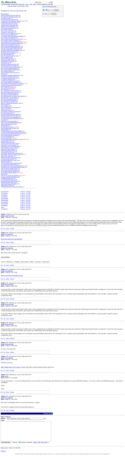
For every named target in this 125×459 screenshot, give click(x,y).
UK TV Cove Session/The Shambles (9, 170)
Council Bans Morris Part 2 (7, 178)
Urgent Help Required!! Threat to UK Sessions (11, 186)
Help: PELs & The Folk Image (8, 149)
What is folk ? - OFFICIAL (7, 156)
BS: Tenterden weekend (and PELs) (9, 172)
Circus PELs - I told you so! (7, 32)
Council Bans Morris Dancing (7, 179)
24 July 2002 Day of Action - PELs (9, 147)
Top (4, 228)
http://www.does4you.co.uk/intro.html (11, 239)
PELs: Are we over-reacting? (7, 30)
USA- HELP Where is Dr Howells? (9, 164)
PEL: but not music (5, 108)
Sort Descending (21, 6)
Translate (12, 228)
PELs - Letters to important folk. (8, 37)
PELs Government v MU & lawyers (9, 72)
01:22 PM (28, 209)
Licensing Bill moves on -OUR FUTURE (10, 41)
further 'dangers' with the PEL (7, 61)
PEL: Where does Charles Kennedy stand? (10, 67)
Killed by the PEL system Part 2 (8, 26)
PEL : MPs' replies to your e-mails (8, 65)
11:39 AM (28, 191)
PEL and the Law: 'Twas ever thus (8, 145)
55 (17, 28)
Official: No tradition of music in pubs (9, 157)
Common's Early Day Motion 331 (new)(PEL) (11, 21)
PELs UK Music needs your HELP (9, 128)
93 (16, 26)
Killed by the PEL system (6, 142)
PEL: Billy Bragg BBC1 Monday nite (9, 55)
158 (17, 25)
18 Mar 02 (22, 205)
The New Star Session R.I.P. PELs (8, 28)
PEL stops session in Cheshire (7, 35)
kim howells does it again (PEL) (8, 101)
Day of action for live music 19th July (9, 181)
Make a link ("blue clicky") (41, 446)
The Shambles (4, 193)
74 (15, 30)
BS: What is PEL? (5, 89)
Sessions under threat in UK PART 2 (9, 184)
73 (14, 178)
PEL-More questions (5, 161)
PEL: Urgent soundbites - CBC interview (10, 82)
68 (21, 43)
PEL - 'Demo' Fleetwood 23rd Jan (8, 100)
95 (17, 94)
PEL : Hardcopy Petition (6, 71)
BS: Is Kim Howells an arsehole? (8, 19)
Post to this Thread (12, 6)
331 (18, 22)
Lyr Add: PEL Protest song (7, 79)
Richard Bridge (4, 198)
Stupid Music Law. (5, 62)
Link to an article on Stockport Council (12, 275)
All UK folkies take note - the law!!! (9, 171)
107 (11, 57)
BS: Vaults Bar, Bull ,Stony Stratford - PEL (10, 154)
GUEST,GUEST (5, 191)
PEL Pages (3, 74)
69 (16, 101)
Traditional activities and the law (8, 182)
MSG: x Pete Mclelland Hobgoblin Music (10, 122)
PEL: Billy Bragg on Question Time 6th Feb (11, 85)
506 (21, 39)
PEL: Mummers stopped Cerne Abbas (9, 16)
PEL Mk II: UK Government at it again (10, 33)
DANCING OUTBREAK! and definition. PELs (12, 50)
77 (18, 147)
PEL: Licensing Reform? (6, 136)
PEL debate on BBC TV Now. (7, 60)
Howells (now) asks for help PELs (8, 64)
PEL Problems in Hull (6, 29)
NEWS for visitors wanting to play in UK (10, 163)
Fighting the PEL (5, 129)
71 (23, 21)
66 (13, 142)
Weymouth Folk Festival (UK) (8, 23)
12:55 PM (28, 195)
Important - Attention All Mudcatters (9, 177)
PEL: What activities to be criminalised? (10, 117)
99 (18, 177)
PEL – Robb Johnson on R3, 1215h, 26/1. (10, 92)
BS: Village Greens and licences (8, 53)
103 (16, 179)
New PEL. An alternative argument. (9, 93)
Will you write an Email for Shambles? (10, 175)
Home (27, 6)
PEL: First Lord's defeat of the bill (8, 99)
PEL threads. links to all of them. (8, 51)
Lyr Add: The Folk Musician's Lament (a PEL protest (13, 132)
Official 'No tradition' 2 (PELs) (8, 150)
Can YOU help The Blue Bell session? (9, 80)
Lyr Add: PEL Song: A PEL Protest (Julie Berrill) (12, 36)
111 (20, 175)
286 (21, 41)
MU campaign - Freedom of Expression (10, 111)
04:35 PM (28, 198)
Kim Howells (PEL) (5, 86)
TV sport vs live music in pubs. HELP (9, 143)
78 (15, 35)
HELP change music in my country (10, 367)
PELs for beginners (5, 106)
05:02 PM (28, 203)
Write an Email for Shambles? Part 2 (9, 168)
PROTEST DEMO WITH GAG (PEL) (9, 115)
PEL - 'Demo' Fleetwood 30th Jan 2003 (10, 90)
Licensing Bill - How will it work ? (9, 22)
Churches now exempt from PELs (8, 76)
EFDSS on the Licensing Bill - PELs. (9, 44)
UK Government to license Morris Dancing (11, 43)
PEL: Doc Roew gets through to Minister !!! (11, 46)
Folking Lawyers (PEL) (6, 110)
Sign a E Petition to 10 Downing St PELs (10, 39)
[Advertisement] (53, 29)
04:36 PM (28, 200)
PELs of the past (4, 125)
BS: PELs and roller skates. (7, 126)
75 (18, 168)
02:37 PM (28, 196)
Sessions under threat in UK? (7, 124)
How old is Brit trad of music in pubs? (9, 15)
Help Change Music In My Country (9, 160)
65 (17, 19)
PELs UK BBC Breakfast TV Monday (9, 135)
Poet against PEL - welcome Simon (9, 97)
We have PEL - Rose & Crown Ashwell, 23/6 (11, 153)
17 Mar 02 (22, 191)
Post (2, 228)
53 (12, 54)
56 (21, 163)
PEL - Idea (3, 119)
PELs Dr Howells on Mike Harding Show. (10, 47)
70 (15, 158)
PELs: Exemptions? (5, 57)
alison (2, 207)
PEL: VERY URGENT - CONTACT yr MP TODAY (13, 96)
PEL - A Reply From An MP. (7, 87)
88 (19, 15)
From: (3, 216)
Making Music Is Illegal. (6, 185)
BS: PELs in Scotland (6, 138)
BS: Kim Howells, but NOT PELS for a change (11, 83)
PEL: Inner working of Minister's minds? (10, 114)
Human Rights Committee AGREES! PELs (10, 75)
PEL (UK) (3, 174)
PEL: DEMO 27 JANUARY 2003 (8, 94)
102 (18, 160)
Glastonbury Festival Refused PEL (9, 121)
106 (21, 47)
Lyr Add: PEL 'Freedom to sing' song (9, 78)
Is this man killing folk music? (8, 152)
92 (19, 157)
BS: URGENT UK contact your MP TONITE (11, 165)
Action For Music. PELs (6, 140)
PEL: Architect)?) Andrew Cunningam (9, 40)
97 (26, 167)
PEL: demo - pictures (6, 18)
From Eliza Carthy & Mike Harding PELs (10, 48)
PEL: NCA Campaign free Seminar (9, 68)
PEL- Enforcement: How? (7, 113)
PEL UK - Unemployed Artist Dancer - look (11, 103)
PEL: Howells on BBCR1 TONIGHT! (9, 69)
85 (11, 86)
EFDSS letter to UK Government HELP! (10, 146)
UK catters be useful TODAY (7, 158)
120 (16, 23)
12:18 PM (28, 193)
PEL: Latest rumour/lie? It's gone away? (10, 107)
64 (17, 128)
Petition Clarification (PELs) (7, 58)
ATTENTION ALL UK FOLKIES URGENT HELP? (13, 167)
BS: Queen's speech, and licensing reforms (10, 133)
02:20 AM (28, 207)
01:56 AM (28, 205)
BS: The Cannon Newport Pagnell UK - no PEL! (12, 139)
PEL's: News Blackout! (6, 54)
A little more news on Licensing (8, 25)
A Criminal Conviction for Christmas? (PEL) (11, 118)
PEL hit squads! (4, 104)
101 (19, 16)
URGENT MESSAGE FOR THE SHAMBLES (11, 131)
